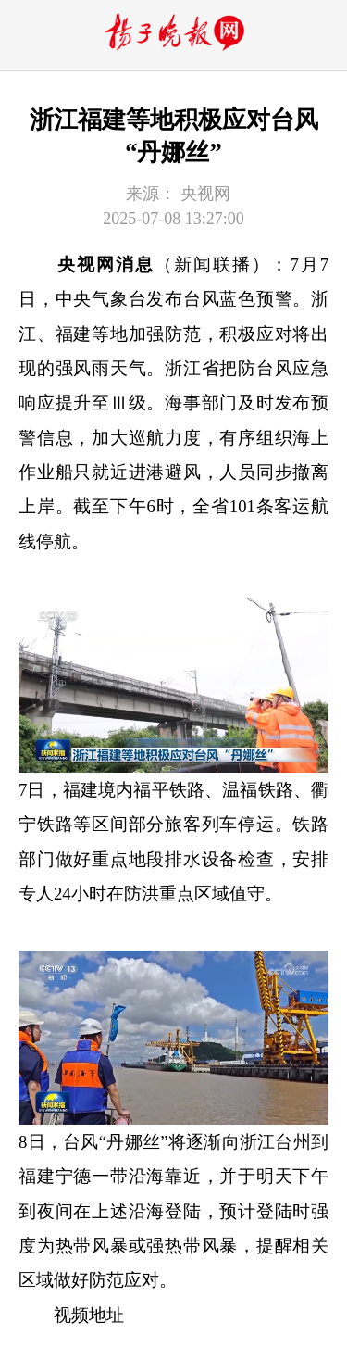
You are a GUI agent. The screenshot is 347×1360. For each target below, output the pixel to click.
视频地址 (89, 1315)
